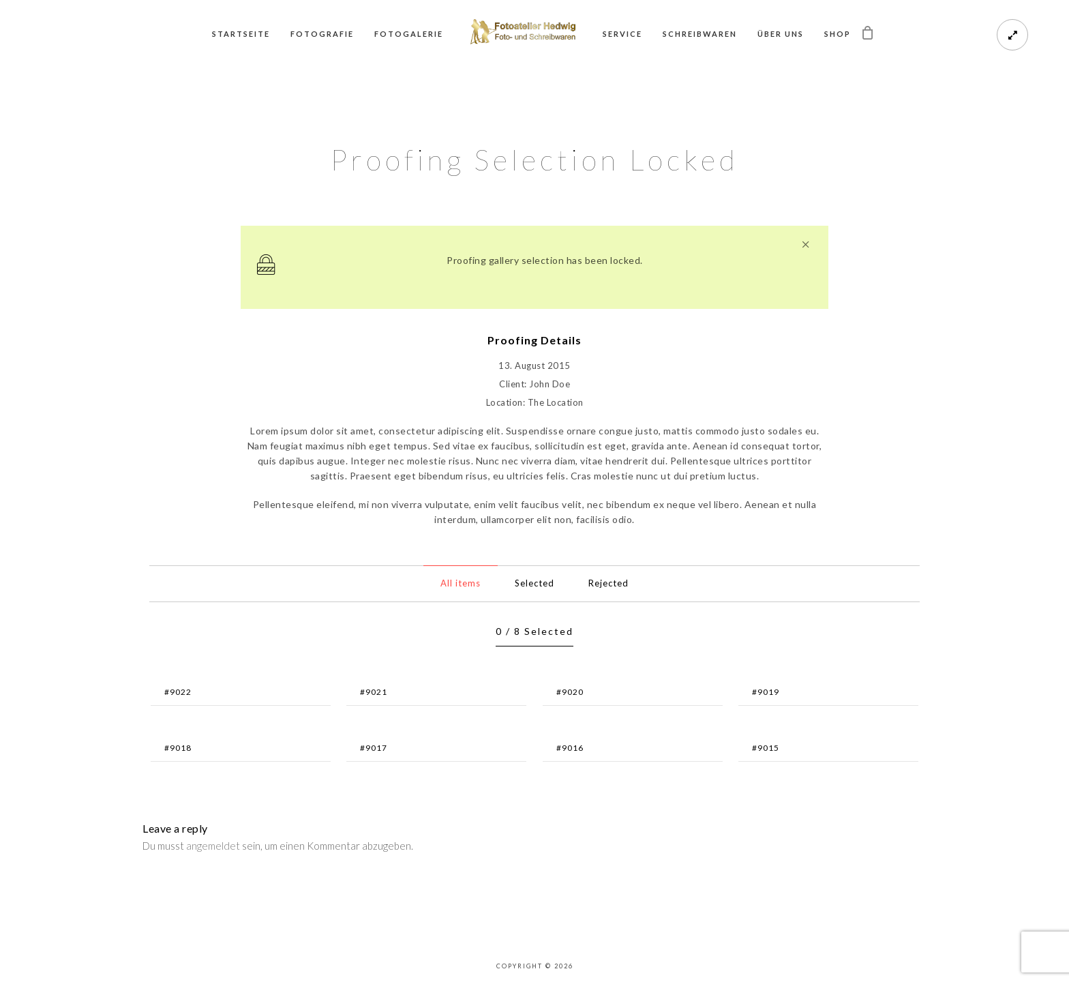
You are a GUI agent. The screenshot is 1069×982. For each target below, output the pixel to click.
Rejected (608, 583)
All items (460, 583)
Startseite (241, 33)
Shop (837, 33)
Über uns (780, 33)
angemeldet (213, 845)
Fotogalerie (408, 33)
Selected (534, 583)
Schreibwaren (700, 33)
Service (622, 33)
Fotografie (322, 33)
